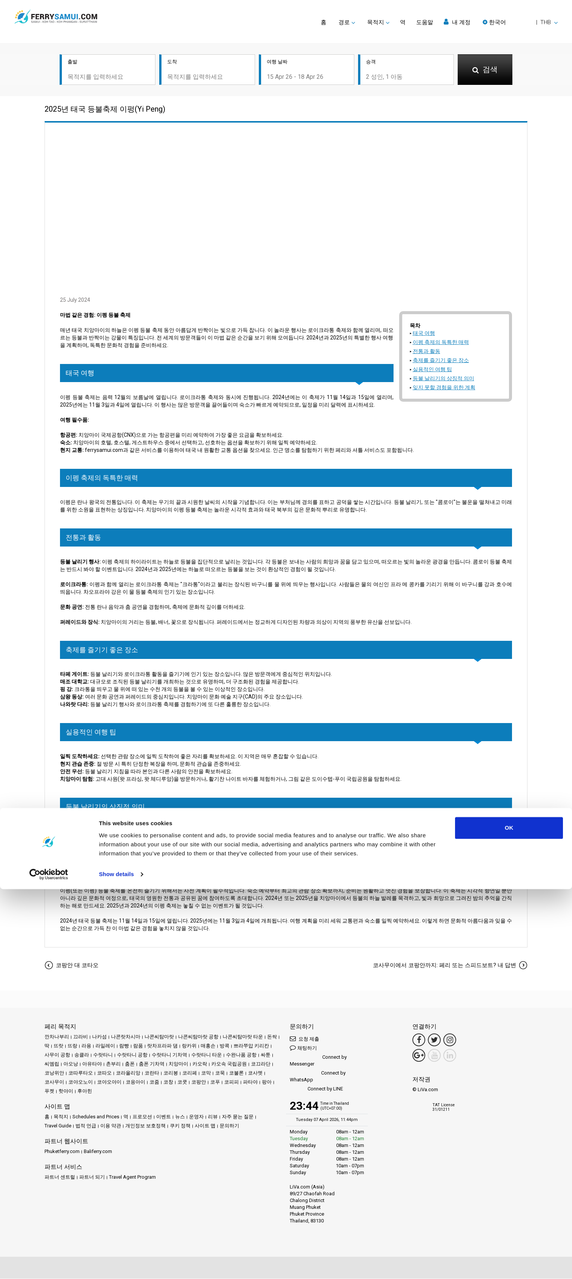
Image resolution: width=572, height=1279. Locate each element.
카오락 (199, 1064)
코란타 (152, 1073)
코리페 (189, 1073)
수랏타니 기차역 (169, 1055)
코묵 (220, 1073)
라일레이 (105, 1046)
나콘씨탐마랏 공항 (198, 1037)
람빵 (124, 1046)
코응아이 (135, 1082)
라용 (86, 1046)
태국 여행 (424, 333)
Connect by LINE (316, 1089)
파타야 (250, 1082)
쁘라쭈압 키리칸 (251, 1046)
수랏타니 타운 (206, 1055)
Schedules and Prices (95, 1117)
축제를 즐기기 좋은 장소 (441, 361)
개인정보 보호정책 (145, 1126)
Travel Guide (58, 1126)
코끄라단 (261, 1064)
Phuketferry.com (62, 1152)
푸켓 (49, 1091)
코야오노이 (80, 1082)
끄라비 (80, 1037)
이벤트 (163, 1117)
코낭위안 (54, 1073)
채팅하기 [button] (303, 1048)
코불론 (236, 1073)
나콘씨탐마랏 (159, 1037)
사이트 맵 (205, 1126)
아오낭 (70, 1064)
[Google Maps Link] (418, 1055)
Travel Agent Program (132, 1177)
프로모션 (142, 1117)
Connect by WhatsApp (318, 1076)
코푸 (215, 1082)
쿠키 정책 (180, 1126)
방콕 (224, 1046)
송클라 (81, 1055)
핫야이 (65, 1091)
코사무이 (54, 1082)
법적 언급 (85, 1126)
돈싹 (272, 1037)
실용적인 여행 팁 (432, 370)
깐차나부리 (57, 1037)
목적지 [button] (375, 22)
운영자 (196, 1117)
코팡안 (198, 1082)
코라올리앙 (128, 1073)
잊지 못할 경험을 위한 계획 (444, 388)
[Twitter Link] (434, 1040)
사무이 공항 (57, 1055)
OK (509, 1218)
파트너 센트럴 (60, 1177)
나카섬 (99, 1037)
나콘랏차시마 (125, 1037)
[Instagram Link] (449, 1040)
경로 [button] (344, 22)
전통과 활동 (426, 352)
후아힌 (84, 1091)
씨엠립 (52, 1064)
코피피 (231, 1082)
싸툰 (266, 1055)
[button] (520, 22)
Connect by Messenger (318, 1061)
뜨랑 (72, 1046)
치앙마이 (178, 1064)
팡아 (267, 1082)
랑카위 (189, 1046)
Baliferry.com (98, 1152)
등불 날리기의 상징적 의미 (443, 379)
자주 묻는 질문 (238, 1117)
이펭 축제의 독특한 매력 (441, 342)
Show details (116, 1264)
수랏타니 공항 (132, 1055)
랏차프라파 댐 (162, 1046)
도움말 (424, 22)
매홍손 (208, 1046)
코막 (206, 1073)
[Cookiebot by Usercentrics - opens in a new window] (49, 1264)
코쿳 (182, 1082)
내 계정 (457, 22)
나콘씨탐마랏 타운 (243, 1037)
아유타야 (92, 1064)
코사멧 (255, 1073)
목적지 (61, 1117)
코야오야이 (109, 1082)
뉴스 (180, 1117)
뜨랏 (58, 1046)
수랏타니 (103, 1055)
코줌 (154, 1082)
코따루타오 (80, 1073)
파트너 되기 (92, 1177)
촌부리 (113, 1064)
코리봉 (170, 1073)
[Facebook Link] (418, 1040)
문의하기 (229, 1126)
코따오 (104, 1073)
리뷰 (213, 1117)
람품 (138, 1046)
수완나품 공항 (241, 1055)
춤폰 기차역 (152, 1064)
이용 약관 (110, 1126)
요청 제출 (304, 1039)
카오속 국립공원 (229, 1064)
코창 (168, 1082)
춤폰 (130, 1064)
